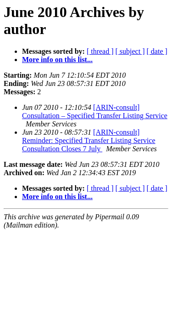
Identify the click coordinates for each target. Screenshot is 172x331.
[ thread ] (100, 51)
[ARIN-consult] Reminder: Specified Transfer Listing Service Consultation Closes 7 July (88, 140)
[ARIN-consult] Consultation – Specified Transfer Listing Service (94, 111)
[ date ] (157, 51)
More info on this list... (57, 59)
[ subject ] (130, 51)
